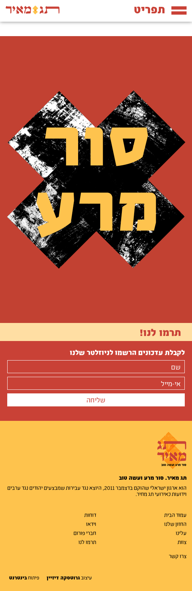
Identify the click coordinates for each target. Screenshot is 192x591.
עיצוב (69, 578)
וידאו (91, 524)
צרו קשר (178, 556)
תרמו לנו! (160, 332)
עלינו (181, 533)
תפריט (160, 9)
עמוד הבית (175, 515)
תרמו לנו (87, 542)
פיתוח (24, 578)
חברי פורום (84, 533)
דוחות (90, 515)
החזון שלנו (175, 524)
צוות (182, 542)
